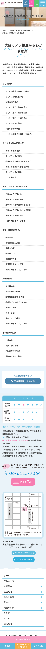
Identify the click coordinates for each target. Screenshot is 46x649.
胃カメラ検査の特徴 (14, 156)
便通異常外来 (11, 259)
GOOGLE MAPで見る (24, 553)
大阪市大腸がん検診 (14, 356)
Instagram (31, 3)
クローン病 (10, 313)
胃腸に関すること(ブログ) (16, 270)
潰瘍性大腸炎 (11, 308)
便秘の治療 (10, 248)
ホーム (4, 31)
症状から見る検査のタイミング (18, 161)
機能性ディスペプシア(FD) (16, 302)
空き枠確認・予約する (23, 381)
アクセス (8, 618)
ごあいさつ (9, 581)
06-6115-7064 (25, 473)
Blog (26, 3)
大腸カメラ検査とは (14, 194)
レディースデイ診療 (14, 123)
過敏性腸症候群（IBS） (15, 297)
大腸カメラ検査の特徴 (15, 199)
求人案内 (8, 624)
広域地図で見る (24, 559)
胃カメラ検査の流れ (14, 172)
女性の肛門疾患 (12, 102)
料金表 (7, 613)
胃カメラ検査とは (13, 151)
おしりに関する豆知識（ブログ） (19, 134)
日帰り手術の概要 (13, 129)
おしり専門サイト (23, 639)
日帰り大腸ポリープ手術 (15, 221)
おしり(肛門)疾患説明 (14, 97)
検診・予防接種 (12, 346)
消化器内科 (10, 286)
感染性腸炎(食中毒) (13, 292)
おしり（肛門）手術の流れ (16, 118)
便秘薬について (12, 253)
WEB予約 (26, 481)
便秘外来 (9, 237)
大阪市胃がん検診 (13, 351)
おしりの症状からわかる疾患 (17, 91)
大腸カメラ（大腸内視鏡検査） (20, 31)
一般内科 (9, 340)
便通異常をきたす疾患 (15, 264)
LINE (37, 3)
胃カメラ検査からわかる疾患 (17, 167)
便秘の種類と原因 (13, 243)
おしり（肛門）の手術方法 (16, 113)
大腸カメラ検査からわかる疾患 (18, 210)
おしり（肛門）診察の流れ (16, 107)
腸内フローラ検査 (13, 318)
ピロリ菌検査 (11, 177)
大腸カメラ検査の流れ (15, 215)
